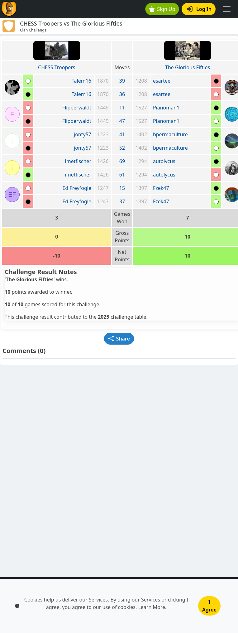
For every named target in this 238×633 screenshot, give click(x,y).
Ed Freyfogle (76, 188)
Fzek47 (161, 188)
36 (122, 94)
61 (122, 174)
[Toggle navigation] (227, 9)
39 (122, 80)
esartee (161, 80)
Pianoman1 (166, 107)
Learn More (151, 607)
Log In (199, 9)
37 (122, 201)
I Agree (209, 606)
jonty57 (82, 134)
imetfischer (78, 161)
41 (122, 134)
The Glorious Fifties (187, 67)
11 (122, 107)
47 (122, 121)
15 (122, 188)
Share (119, 338)
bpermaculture (170, 134)
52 (122, 147)
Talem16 (81, 80)
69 (122, 161)
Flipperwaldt (76, 107)
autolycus (164, 161)
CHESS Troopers (56, 67)
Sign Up (162, 9)
